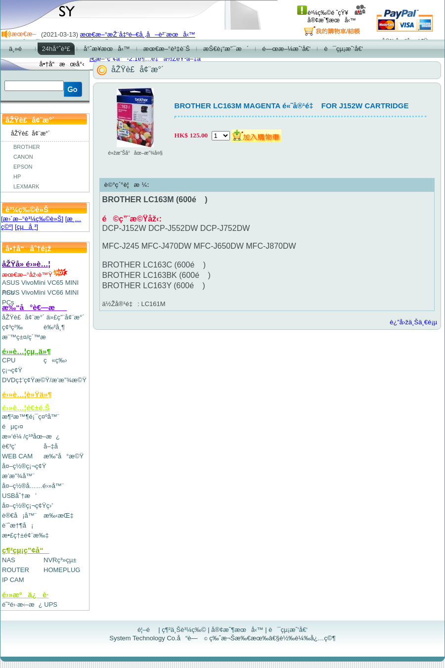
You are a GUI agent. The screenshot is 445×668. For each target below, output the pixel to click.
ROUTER (15, 570)
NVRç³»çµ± (60, 560)
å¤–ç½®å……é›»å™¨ (33, 486)
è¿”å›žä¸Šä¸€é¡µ (413, 322)
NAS (8, 560)
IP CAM (13, 579)
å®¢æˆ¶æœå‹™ (337, 16)
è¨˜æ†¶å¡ (17, 525)
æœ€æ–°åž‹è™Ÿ (35, 274)
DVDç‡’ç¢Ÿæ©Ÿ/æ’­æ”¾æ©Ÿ (44, 380)
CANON (23, 157)
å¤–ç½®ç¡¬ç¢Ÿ (24, 466)
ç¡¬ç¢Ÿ (12, 370)
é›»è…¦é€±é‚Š (26, 407)
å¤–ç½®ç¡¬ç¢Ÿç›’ (27, 505)
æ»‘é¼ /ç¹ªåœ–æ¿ (31, 436)
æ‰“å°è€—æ (34, 307)
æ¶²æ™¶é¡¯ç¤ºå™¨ (30, 416)
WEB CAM (17, 456)
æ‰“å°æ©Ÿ (64, 456)
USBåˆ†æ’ (19, 495)
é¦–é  (147, 629)
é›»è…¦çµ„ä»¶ (26, 351)
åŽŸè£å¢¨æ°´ (23, 317)
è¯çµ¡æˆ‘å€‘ (288, 629)
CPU (8, 360)
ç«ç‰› (55, 360)
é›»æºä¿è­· (25, 594)
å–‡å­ (53, 446)
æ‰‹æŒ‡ (59, 515)
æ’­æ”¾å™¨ (18, 476)
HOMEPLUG (62, 570)
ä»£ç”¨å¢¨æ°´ (65, 317)
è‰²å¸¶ (54, 327)
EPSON (23, 167)
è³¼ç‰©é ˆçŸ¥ (322, 12)
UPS (50, 604)
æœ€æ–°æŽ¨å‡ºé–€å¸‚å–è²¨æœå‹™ (137, 34)
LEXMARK (26, 186)
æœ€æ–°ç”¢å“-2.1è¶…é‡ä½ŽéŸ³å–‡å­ (143, 58)
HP (17, 176)
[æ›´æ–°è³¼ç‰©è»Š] (32, 219)
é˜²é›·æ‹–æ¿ (22, 604)
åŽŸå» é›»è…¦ (26, 264)
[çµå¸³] (26, 226)
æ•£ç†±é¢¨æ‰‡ (25, 535)
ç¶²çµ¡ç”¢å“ (25, 550)
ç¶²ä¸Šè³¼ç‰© (184, 629)
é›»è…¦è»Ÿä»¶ (27, 394)
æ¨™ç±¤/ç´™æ (28, 337)
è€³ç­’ (9, 446)
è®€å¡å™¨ (19, 515)
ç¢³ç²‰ (12, 327)
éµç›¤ (12, 426)
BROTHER (26, 147)
